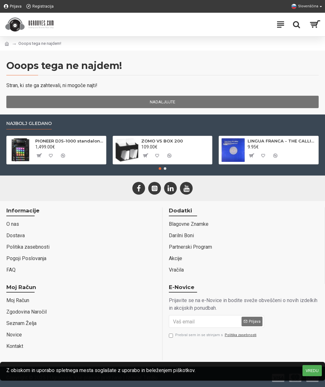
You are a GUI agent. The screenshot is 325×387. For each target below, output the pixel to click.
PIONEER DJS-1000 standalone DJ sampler (69, 140)
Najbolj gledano (29, 123)
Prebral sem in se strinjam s (213, 335)
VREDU (312, 370)
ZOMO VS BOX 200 (162, 140)
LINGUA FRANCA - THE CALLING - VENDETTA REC (282, 140)
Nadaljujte (162, 102)
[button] (160, 168)
